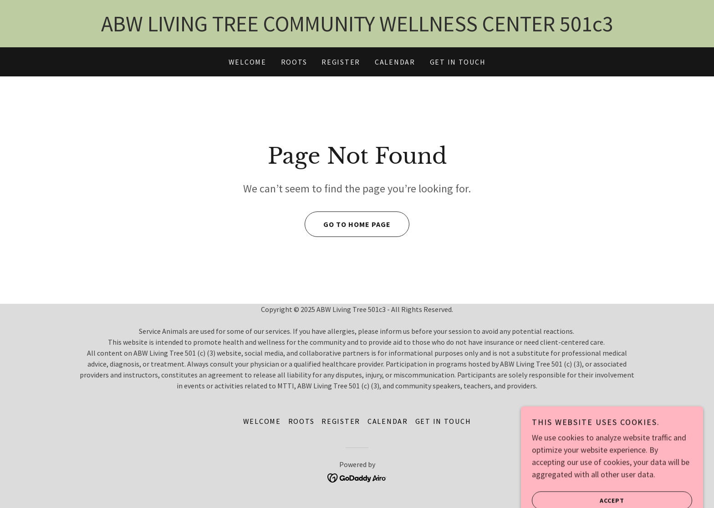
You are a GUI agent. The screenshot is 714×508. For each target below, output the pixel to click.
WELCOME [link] (247, 61)
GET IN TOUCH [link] (458, 61)
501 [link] (576, 23)
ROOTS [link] (294, 61)
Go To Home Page (348, 224)
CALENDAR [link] (395, 61)
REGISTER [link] (340, 61)
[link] (357, 477)
